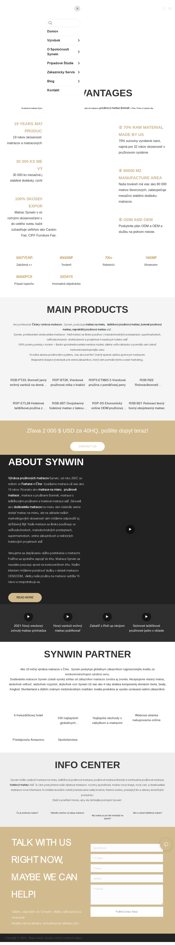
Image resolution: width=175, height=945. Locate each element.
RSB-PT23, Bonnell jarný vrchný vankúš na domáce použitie (28, 382)
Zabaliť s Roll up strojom (107, 628)
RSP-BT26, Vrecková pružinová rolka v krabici (68, 382)
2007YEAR (24, 258)
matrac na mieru (95, 324)
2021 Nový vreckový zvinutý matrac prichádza (28, 630)
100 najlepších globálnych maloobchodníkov (67, 722)
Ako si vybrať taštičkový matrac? (147, 815)
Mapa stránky (36, 940)
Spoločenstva (67, 741)
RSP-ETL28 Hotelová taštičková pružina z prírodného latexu (28, 407)
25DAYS (66, 277)
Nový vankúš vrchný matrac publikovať (67, 630)
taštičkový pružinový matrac (124, 324)
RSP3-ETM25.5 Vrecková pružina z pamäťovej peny (107, 382)
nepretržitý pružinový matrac (89, 329)
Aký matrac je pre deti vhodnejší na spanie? (107, 819)
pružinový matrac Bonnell (115, 108)
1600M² (151, 258)
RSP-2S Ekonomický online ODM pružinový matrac (107, 407)
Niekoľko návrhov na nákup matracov (67, 815)
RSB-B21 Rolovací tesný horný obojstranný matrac (147, 407)
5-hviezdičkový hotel (28, 717)
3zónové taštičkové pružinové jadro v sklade (146, 630)
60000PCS (24, 277)
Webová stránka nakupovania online (146, 719)
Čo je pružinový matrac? (27, 815)
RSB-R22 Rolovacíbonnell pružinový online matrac (147, 382)
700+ (108, 258)
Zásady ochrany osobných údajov (63, 940)
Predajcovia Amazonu (28, 741)
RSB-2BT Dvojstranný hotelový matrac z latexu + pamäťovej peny (68, 407)
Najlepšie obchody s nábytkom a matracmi (107, 722)
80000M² (66, 258)
